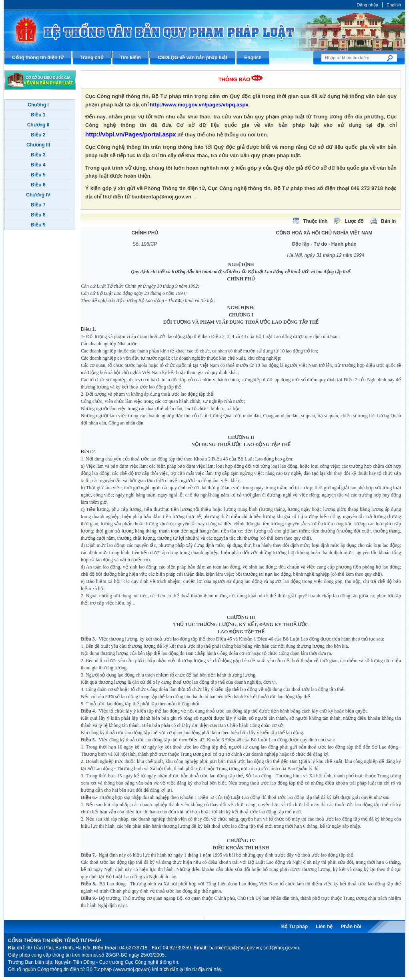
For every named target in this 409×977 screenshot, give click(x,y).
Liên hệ (324, 926)
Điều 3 (38, 155)
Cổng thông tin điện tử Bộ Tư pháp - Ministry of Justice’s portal (204, 30)
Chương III (38, 145)
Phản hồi (351, 926)
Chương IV (38, 195)
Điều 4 (38, 165)
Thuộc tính (315, 221)
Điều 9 (38, 225)
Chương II (38, 125)
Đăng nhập (367, 4)
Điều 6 (38, 185)
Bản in (388, 221)
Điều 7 (38, 205)
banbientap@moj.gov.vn (162, 197)
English (394, 4)
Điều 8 (38, 215)
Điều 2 (38, 135)
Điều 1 (38, 115)
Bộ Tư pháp (294, 926)
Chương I (38, 105)
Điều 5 (38, 175)
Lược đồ (354, 221)
